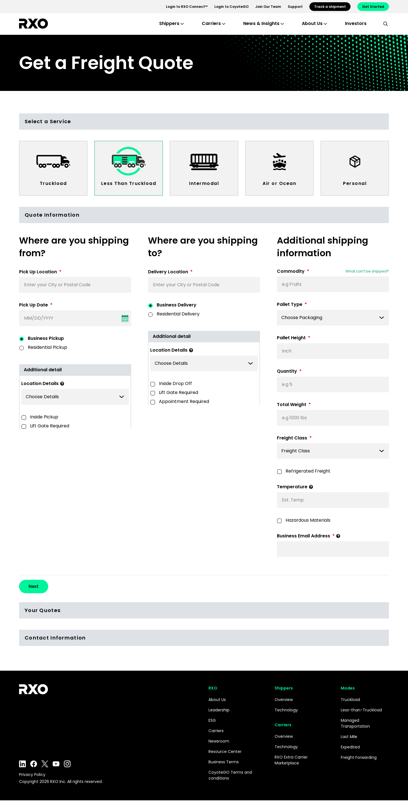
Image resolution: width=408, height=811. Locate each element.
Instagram (67, 774)
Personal (355, 183)
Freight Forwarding (359, 768)
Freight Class (294, 438)
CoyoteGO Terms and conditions (230, 786)
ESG (212, 731)
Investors (356, 23)
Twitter (44, 774)
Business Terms (223, 772)
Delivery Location (170, 272)
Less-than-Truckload (361, 720)
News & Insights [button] (261, 23)
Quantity (289, 371)
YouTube (56, 774)
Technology (286, 720)
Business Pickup (46, 338)
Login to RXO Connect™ (187, 6)
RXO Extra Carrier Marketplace (291, 770)
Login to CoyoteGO (231, 6)
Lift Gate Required (49, 426)
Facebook (33, 774)
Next (34, 597)
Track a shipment (330, 6)
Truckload (53, 183)
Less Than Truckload (128, 183)
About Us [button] (312, 23)
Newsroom (218, 752)
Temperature (296, 487)
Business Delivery (176, 305)
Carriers (216, 741)
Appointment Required (184, 401)
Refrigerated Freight (308, 471)
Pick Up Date (35, 305)
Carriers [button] (211, 23)
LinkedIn (22, 774)
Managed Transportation (355, 734)
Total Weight (294, 405)
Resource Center (225, 762)
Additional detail (43, 369)
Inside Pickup (44, 417)
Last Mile (349, 747)
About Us (217, 710)
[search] (385, 23)
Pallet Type (292, 305)
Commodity (293, 271)
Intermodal (204, 183)
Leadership (219, 720)
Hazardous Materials (308, 520)
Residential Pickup (47, 347)
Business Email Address (309, 536)
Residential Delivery (178, 314)
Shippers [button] (169, 23)
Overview (284, 710)
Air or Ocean (279, 183)
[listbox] (75, 397)
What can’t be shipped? (367, 271)
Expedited (350, 757)
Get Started (373, 6)
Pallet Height (293, 338)
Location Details (43, 384)
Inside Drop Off (175, 383)
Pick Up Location (40, 272)
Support (295, 6)
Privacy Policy (32, 785)
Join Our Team (268, 6)
